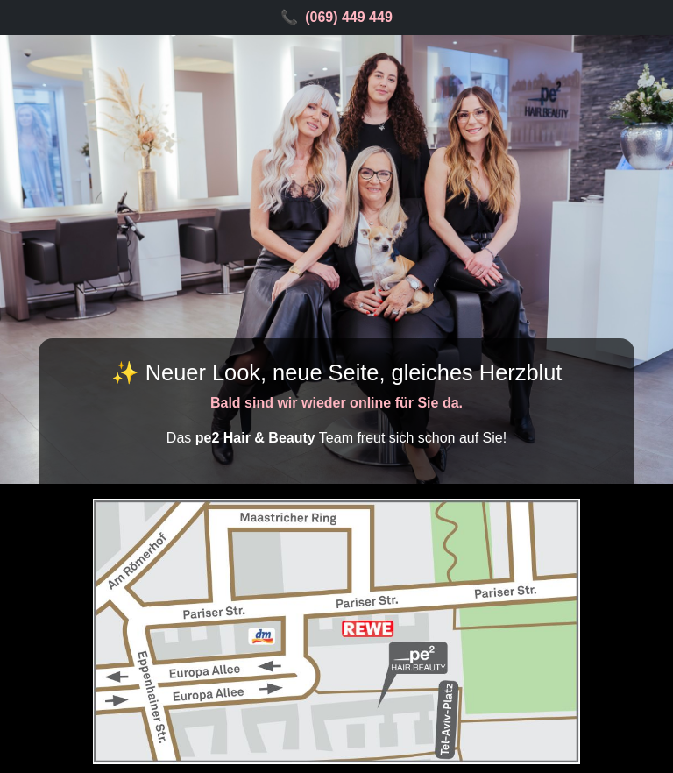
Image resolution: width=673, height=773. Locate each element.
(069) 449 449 (349, 17)
